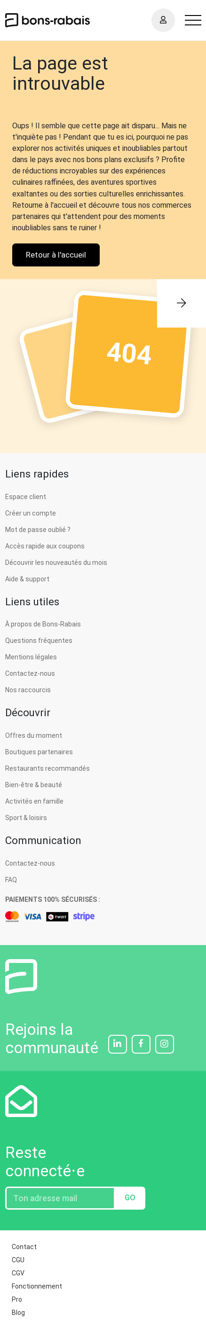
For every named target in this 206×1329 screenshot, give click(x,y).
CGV (18, 1273)
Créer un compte (30, 513)
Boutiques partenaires (39, 752)
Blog (18, 1312)
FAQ (11, 879)
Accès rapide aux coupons (45, 546)
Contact (24, 1247)
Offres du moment (33, 735)
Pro (17, 1299)
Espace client (25, 496)
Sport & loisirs (26, 817)
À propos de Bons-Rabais (43, 624)
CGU (18, 1260)
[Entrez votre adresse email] (60, 1198)
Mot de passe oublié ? (38, 529)
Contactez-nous (30, 673)
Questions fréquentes (38, 640)
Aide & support (27, 579)
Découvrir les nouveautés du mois (56, 562)
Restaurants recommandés (47, 768)
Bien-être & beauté (33, 785)
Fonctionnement (37, 1286)
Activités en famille (34, 801)
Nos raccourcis (28, 690)
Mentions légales (31, 657)
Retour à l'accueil (56, 254)
